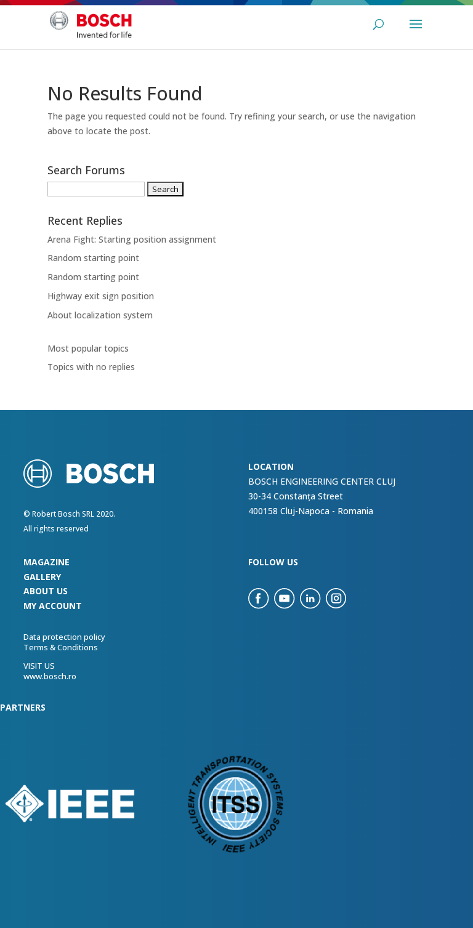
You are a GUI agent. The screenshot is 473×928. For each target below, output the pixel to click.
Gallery (42, 577)
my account (52, 605)
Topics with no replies (91, 367)
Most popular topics (88, 348)
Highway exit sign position (100, 296)
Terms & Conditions (60, 647)
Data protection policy (64, 636)
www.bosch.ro (49, 676)
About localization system (100, 315)
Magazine (46, 562)
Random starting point (93, 258)
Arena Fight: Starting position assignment (131, 239)
